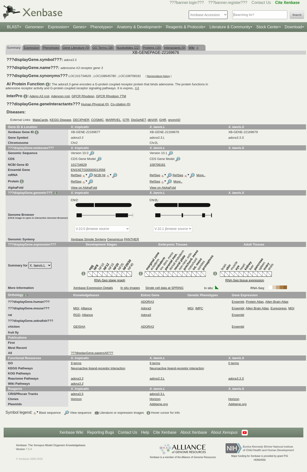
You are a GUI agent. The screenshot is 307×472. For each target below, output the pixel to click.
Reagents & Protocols (185, 27)
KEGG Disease (60, 120)
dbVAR (152, 120)
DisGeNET (138, 120)
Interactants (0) (174, 47)
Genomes (33, 27)
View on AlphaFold (84, 187)
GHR (162, 120)
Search (296, 14)
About (224, 432)
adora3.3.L (157, 394)
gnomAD (174, 120)
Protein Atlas (255, 302)
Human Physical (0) (95, 104)
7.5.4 (29, 449)
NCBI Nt (100, 175)
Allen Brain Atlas (276, 302)
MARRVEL (113, 120)
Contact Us (261, 2)
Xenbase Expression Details (93, 288)
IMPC (199, 308)
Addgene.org (158, 404)
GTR (126, 120)
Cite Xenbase (165, 432)
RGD (76, 315)
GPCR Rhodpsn (82, 96)
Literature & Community (229, 27)
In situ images (130, 288)
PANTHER (131, 239)
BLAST (13, 27)
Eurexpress (279, 308)
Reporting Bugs (100, 432)
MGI (76, 308)
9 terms (76, 363)
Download (293, 27)
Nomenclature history (158, 76)
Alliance (86, 308)
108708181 (157, 165)
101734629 (79, 165)
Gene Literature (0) (75, 47)
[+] (137, 88)
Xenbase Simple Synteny (88, 239)
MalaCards (40, 120)
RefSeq (76, 175)
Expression (57, 27)
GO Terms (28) (102, 47)
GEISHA (79, 326)
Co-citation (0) (120, 104)
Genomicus (115, 239)
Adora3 (146, 308)
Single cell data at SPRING (164, 288)
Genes (79, 27)
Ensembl (238, 302)
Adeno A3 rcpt (40, 96)
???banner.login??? (186, 2)
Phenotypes (100, 27)
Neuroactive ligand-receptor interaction (98, 368)
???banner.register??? (227, 2)
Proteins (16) (152, 47)
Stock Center (267, 27)
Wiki (193, 47)
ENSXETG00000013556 (88, 170)
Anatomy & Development (138, 27)
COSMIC (97, 120)
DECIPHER (81, 120)
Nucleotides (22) (128, 47)
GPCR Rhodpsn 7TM (111, 96)
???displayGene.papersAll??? (92, 353)
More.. (201, 175)
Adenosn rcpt (60, 96)
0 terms (233, 363)
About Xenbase (193, 432)
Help (145, 432)
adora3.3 (77, 394)
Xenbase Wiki (71, 432)
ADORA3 (147, 302)
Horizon (76, 399)
